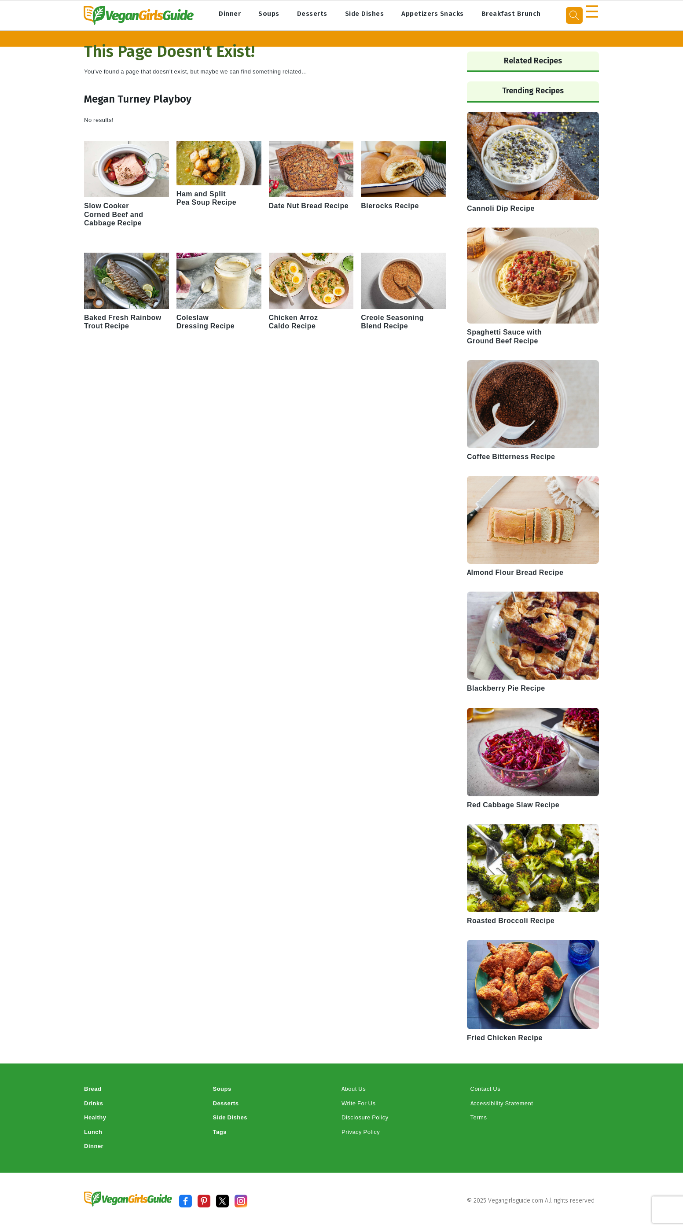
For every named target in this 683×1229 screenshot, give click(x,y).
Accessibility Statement (501, 1103)
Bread (92, 1088)
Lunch (93, 1132)
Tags (220, 1132)
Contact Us (485, 1088)
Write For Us (358, 1103)
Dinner (230, 14)
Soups (268, 14)
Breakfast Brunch (511, 14)
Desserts (312, 14)
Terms (478, 1117)
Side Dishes (364, 14)
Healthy (95, 1117)
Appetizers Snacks (432, 14)
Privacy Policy (361, 1132)
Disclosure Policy (365, 1117)
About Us (354, 1088)
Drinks (93, 1103)
